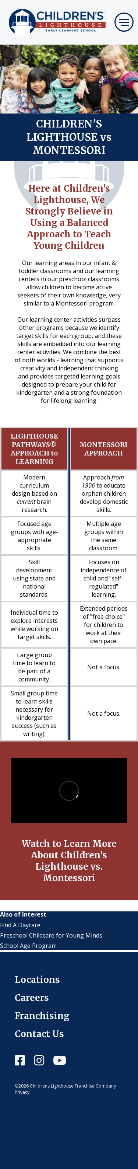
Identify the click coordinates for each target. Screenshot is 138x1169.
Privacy (22, 1092)
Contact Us (39, 1034)
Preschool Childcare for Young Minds (51, 935)
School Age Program (28, 946)
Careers (32, 998)
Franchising (42, 1016)
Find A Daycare (20, 925)
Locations (37, 979)
